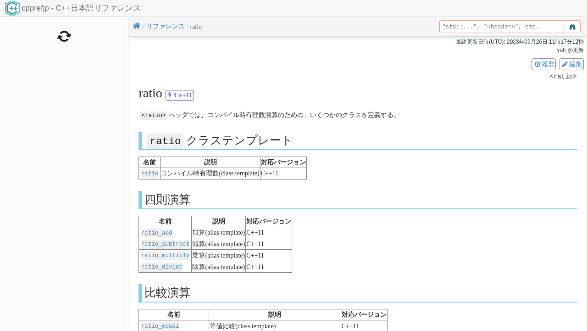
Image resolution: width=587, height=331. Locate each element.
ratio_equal (160, 323)
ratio (150, 173)
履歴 (543, 63)
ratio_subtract (165, 243)
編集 (571, 63)
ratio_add (156, 232)
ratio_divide (162, 265)
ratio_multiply (165, 254)
